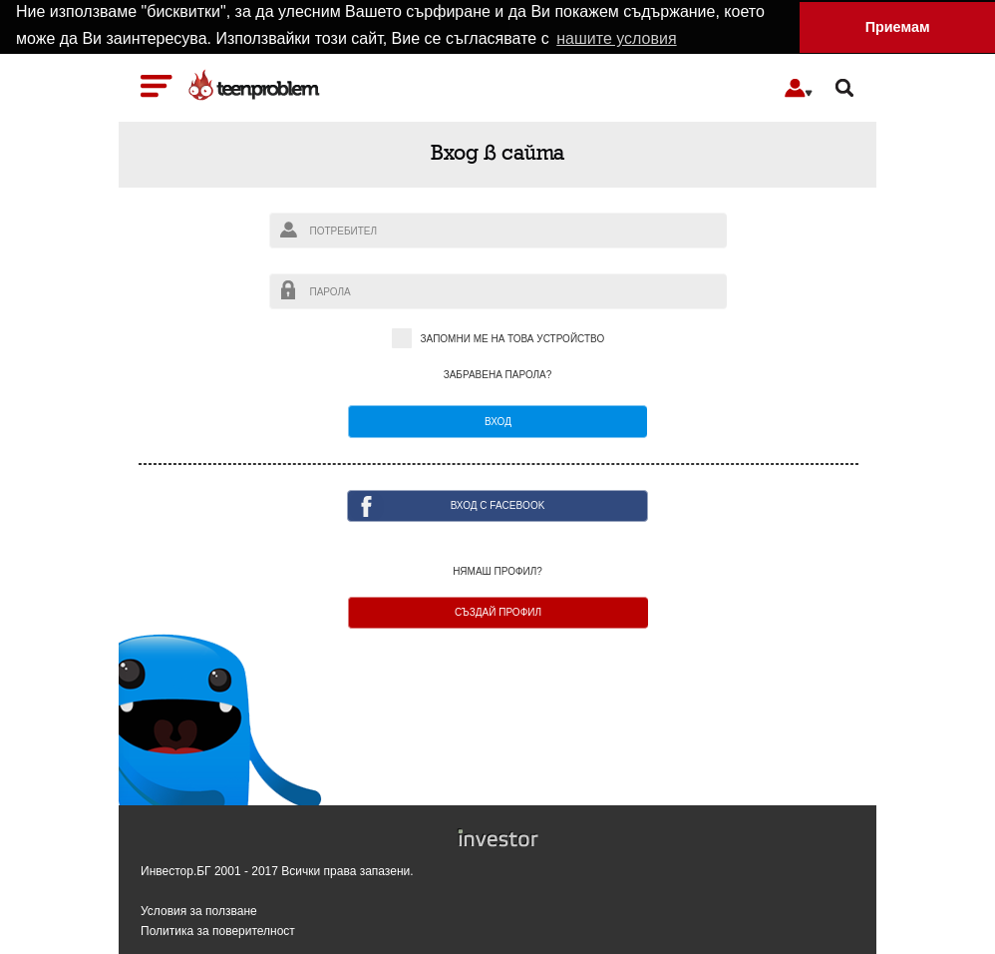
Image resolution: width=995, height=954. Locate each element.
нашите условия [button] (616, 38)
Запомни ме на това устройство (497, 338)
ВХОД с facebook (498, 504)
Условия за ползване (199, 910)
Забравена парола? (498, 374)
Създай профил (498, 611)
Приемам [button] (897, 27)
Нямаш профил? (497, 571)
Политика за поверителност (218, 930)
